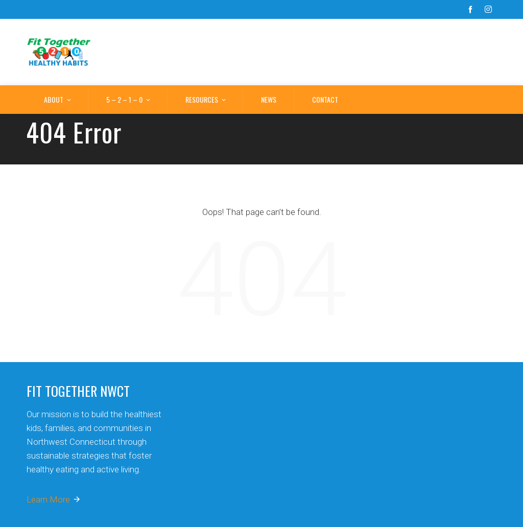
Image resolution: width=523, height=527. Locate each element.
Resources (206, 100)
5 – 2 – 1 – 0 (129, 100)
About (58, 100)
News (268, 99)
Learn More (54, 499)
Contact (325, 99)
